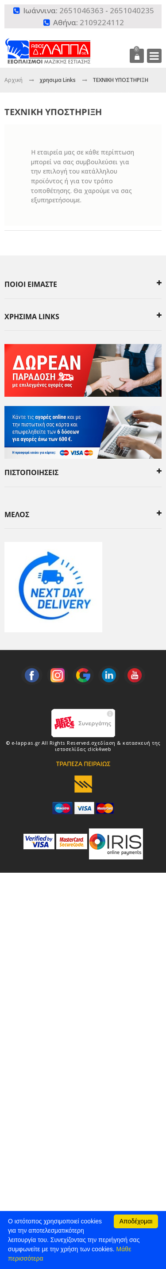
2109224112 (102, 22)
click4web (100, 749)
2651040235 (132, 10)
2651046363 (81, 10)
